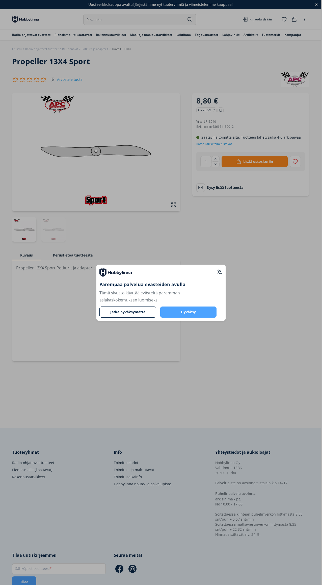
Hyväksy (188, 312)
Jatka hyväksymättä (127, 312)
